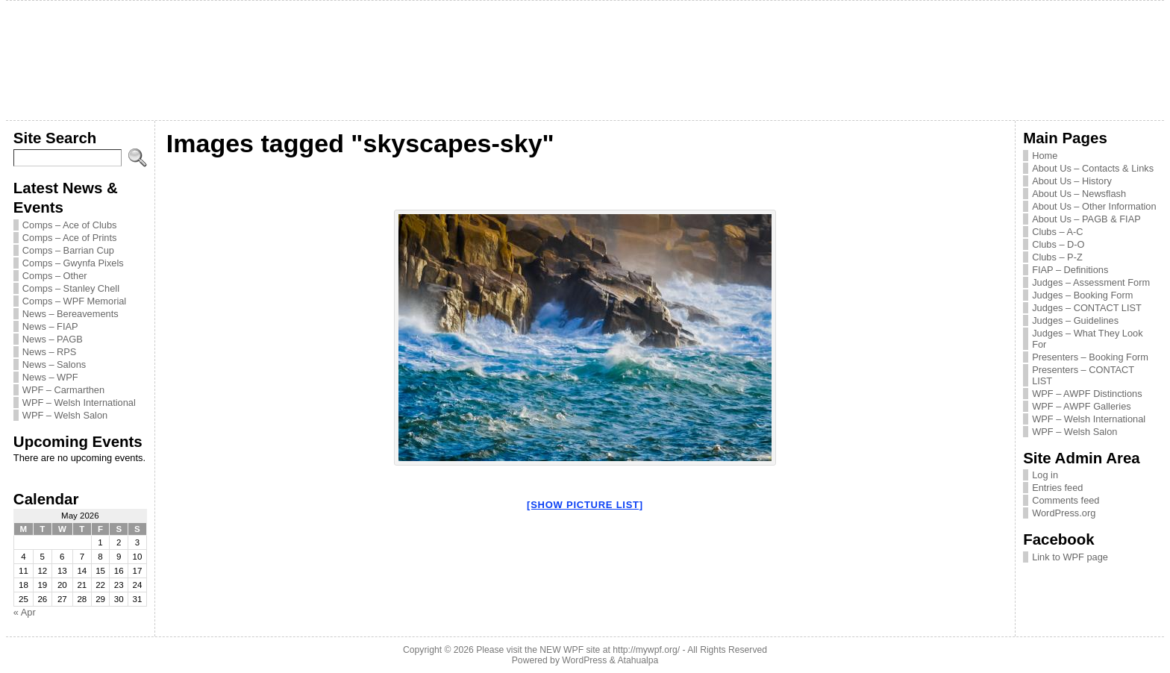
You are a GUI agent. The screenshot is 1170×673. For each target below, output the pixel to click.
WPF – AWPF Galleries (1081, 406)
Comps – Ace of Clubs (69, 225)
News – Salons (54, 364)
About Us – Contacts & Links (1093, 168)
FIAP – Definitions (1070, 269)
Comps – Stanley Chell (70, 288)
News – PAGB (52, 339)
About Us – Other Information (1094, 206)
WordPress (584, 660)
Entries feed (1057, 487)
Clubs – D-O (1058, 244)
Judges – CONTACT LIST (1087, 307)
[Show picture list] (585, 504)
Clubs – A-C (1057, 231)
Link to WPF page (1070, 557)
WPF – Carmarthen (63, 389)
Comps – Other (54, 275)
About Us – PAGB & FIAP (1086, 219)
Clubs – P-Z (1057, 257)
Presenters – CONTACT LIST (1083, 375)
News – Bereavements (70, 313)
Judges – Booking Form (1082, 295)
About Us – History (1072, 181)
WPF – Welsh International (79, 402)
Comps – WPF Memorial (74, 301)
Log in (1045, 475)
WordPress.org (1063, 513)
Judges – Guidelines (1075, 320)
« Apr (24, 612)
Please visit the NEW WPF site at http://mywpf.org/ (578, 650)
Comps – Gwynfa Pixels (73, 263)
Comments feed (1065, 500)
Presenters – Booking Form (1090, 357)
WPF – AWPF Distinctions (1087, 393)
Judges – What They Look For (1087, 339)
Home (1044, 155)
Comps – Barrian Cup (68, 250)
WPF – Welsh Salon (64, 415)
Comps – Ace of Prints (69, 237)
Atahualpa (637, 660)
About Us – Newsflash (1079, 193)
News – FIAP (50, 326)
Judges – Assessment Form (1091, 282)
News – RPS (49, 351)
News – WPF (50, 377)
